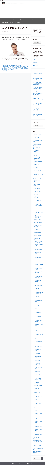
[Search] (42, 458)
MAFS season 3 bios (37, 223)
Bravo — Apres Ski (36, 147)
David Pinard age (18, 66)
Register (34, 59)
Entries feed (35, 62)
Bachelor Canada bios (37, 135)
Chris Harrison (37, 353)
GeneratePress (30, 463)
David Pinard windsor (10, 69)
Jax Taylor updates (38, 411)
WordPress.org (36, 65)
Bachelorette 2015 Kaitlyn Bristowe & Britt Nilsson (39, 324)
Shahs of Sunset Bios (37, 232)
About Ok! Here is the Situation (30, 19)
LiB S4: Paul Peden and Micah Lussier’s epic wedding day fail (37, 97)
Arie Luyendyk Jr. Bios (37, 134)
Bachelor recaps (36, 137)
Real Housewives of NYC (37, 182)
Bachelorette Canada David (7, 66)
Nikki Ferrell (38, 374)
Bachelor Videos (36, 138)
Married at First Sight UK (38, 174)
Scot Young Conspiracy (38, 161)
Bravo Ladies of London (37, 148)
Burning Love (37, 351)
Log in (34, 60)
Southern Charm (37, 392)
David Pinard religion (12, 68)
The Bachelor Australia (39, 361)
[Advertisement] (22, 11)
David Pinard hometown (17, 67)
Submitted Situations (5, 22)
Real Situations (36, 187)
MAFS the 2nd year (37, 170)
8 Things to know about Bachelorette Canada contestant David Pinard (15, 38)
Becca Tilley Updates (38, 241)
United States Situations (38, 193)
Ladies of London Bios (38, 222)
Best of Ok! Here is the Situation (15, 22)
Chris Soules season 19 (38, 385)
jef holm (34, 165)
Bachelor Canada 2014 (39, 264)
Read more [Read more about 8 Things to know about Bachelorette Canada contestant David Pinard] (15, 63)
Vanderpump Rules (37, 407)
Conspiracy (35, 155)
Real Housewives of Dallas (37, 178)
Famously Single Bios (37, 219)
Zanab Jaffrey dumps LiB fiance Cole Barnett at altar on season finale (38, 115)
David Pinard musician (5, 68)
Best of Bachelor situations (38, 143)
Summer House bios (37, 234)
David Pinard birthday (10, 67)
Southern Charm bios (38, 396)
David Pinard (13, 66)
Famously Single (37, 386)
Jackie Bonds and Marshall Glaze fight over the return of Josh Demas (38, 101)
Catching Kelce (36, 383)
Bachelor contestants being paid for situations (38, 277)
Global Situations (13, 19)
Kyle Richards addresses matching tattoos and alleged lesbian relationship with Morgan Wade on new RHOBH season (38, 92)
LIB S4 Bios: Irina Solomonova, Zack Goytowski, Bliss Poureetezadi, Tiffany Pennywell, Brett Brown (37, 111)
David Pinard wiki (4, 69)
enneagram (37, 190)
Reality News (35, 194)
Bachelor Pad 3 (37, 305)
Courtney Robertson (38, 354)
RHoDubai (35, 438)
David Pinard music (25, 67)
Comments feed (36, 63)
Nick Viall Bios (37, 217)
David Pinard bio (23, 66)
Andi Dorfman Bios (38, 200)
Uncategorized (19, 65)
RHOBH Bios (36, 227)
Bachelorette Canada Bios (13, 65)
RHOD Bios (36, 229)
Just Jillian (35, 220)
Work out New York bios (38, 235)
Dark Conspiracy (37, 157)
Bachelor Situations (6, 19)
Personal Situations (21, 19)
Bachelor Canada (38, 260)
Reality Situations (36, 237)
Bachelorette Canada (6, 65)
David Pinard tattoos (18, 68)
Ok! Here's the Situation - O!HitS (15, 3)
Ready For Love (36, 388)
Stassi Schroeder (37, 406)
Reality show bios (36, 196)
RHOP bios (36, 231)
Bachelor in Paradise (38, 285)
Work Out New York (37, 437)
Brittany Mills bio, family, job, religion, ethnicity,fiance (37, 79)
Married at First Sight (37, 168)
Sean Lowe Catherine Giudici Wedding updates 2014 (37, 441)
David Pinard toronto (25, 68)
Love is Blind (35, 167)
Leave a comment (5, 70)
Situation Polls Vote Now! (37, 444)
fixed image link (36, 164)
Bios (36, 365)
